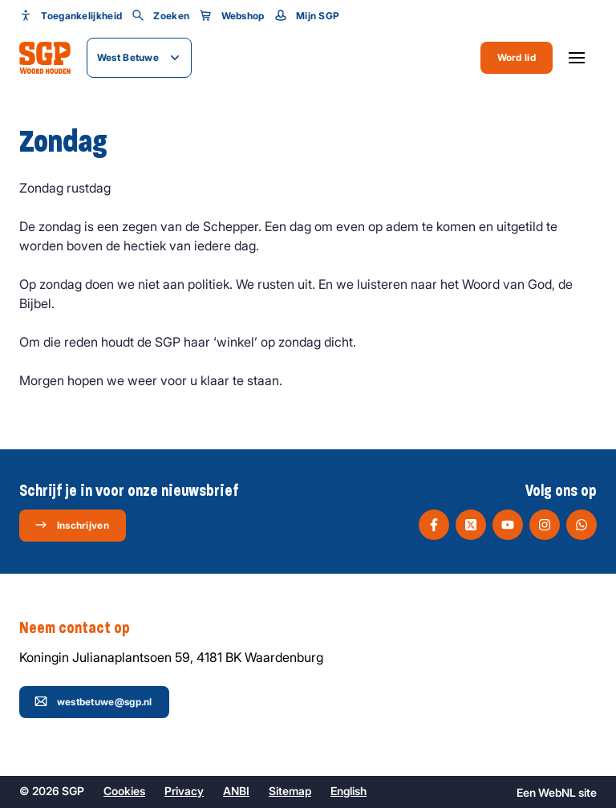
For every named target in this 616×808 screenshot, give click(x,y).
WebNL (557, 792)
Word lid (516, 57)
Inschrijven (71, 524)
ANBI (236, 791)
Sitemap (290, 791)
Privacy (184, 791)
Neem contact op (82, 628)
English (348, 791)
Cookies (124, 791)
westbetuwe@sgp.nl (93, 701)
